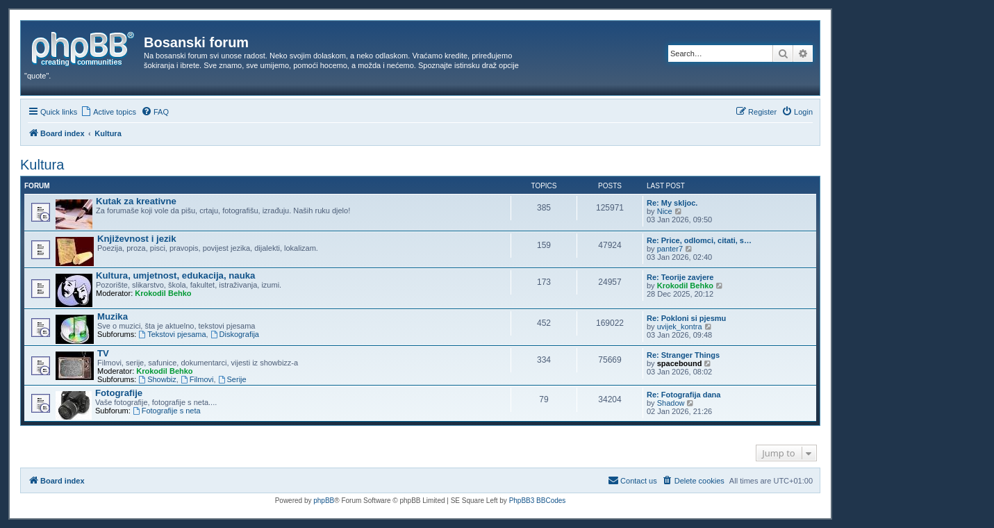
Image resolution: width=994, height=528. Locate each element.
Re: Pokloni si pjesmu (686, 318)
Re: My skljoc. (672, 203)
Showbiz (157, 379)
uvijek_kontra (679, 326)
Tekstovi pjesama (172, 334)
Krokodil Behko (163, 293)
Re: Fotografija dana (683, 394)
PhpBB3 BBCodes (537, 500)
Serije (232, 379)
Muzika (112, 316)
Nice (664, 211)
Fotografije (118, 393)
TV (103, 353)
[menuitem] (108, 112)
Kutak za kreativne (136, 201)
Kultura (42, 164)
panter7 (670, 249)
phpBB (323, 500)
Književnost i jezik (136, 238)
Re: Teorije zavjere (680, 277)
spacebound (679, 363)
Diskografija (234, 334)
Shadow (671, 403)
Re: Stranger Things (683, 355)
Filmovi (197, 379)
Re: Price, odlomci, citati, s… (699, 240)
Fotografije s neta (167, 410)
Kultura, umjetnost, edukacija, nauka (175, 275)
